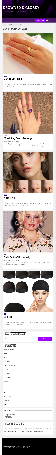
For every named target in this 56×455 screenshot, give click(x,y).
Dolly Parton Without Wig (18, 257)
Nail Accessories (8, 385)
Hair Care (6, 369)
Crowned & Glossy (21, 7)
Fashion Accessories (9, 365)
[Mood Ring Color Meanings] (28, 113)
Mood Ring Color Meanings (19, 138)
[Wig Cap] (28, 291)
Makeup (6, 381)
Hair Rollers (7, 373)
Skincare (6, 400)
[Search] (47, 20)
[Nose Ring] (28, 172)
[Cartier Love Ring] (28, 53)
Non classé (7, 389)
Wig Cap (8, 316)
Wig (5, 254)
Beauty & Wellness (9, 349)
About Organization (10, 414)
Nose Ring (9, 197)
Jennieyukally (7, 82)
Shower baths (8, 396)
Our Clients (8, 416)
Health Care (7, 377)
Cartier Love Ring (13, 78)
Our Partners (8, 417)
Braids (5, 357)
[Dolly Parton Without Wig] (28, 231)
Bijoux (5, 353)
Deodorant (7, 361)
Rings (5, 76)
